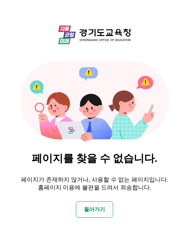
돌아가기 (94, 209)
